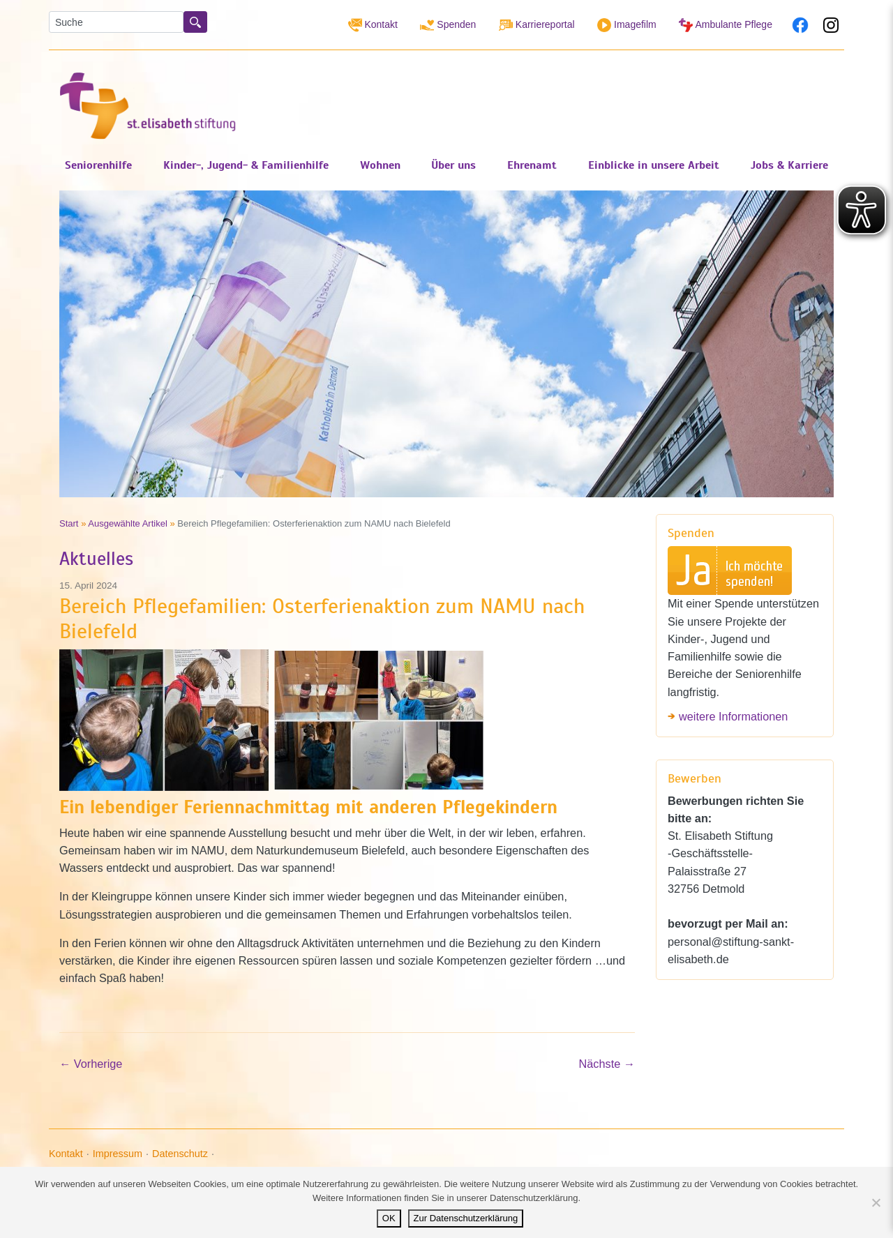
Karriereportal (537, 25)
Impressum (117, 1153)
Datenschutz (180, 1153)
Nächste (607, 1063)
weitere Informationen (733, 716)
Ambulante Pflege (725, 25)
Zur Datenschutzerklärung (466, 1218)
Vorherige (90, 1063)
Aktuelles (96, 559)
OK (389, 1218)
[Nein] (876, 1202)
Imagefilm (626, 25)
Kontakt (373, 25)
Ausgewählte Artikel (127, 523)
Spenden (448, 25)
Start (69, 523)
